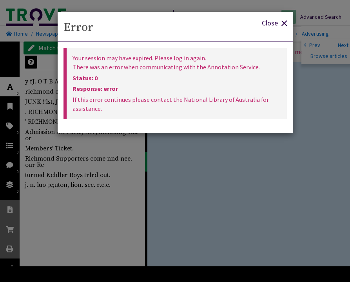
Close (274, 22)
